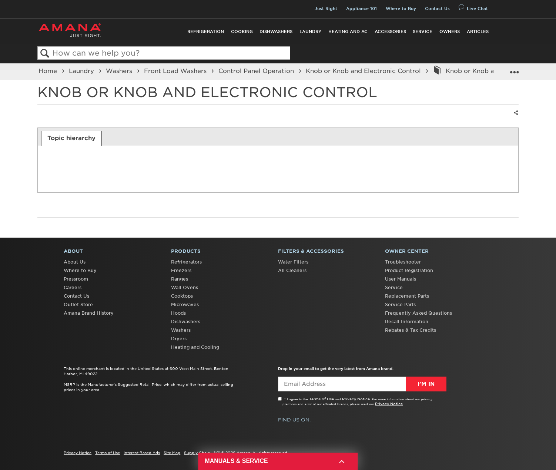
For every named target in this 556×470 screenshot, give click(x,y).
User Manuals (400, 279)
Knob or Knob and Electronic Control (364, 71)
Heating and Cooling (195, 347)
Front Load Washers (176, 71)
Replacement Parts (407, 296)
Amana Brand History (89, 313)
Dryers (179, 338)
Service (422, 31)
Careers (72, 287)
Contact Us (437, 8)
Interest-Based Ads (142, 452)
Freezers (181, 270)
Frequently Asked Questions (418, 313)
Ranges (179, 279)
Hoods (178, 313)
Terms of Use (321, 399)
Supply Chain (197, 452)
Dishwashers (275, 31)
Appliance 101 (361, 8)
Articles (478, 31)
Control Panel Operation (257, 71)
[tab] (71, 138)
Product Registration (409, 270)
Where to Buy (401, 8)
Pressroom (76, 279)
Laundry (310, 31)
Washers (120, 71)
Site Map (172, 452)
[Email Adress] (362, 384)
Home (48, 71)
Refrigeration (205, 31)
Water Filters (293, 262)
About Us (75, 262)
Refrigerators (186, 262)
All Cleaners (292, 270)
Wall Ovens (184, 287)
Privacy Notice (356, 399)
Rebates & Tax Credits (410, 330)
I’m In (426, 384)
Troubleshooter (403, 262)
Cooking (242, 31)
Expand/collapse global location (514, 69)
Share (515, 117)
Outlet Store (78, 304)
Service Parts (400, 304)
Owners (449, 31)
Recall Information (406, 321)
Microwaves (185, 304)
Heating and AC (348, 31)
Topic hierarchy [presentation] (71, 138)
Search (45, 53)
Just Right (326, 8)
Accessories (390, 31)
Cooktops (182, 296)
